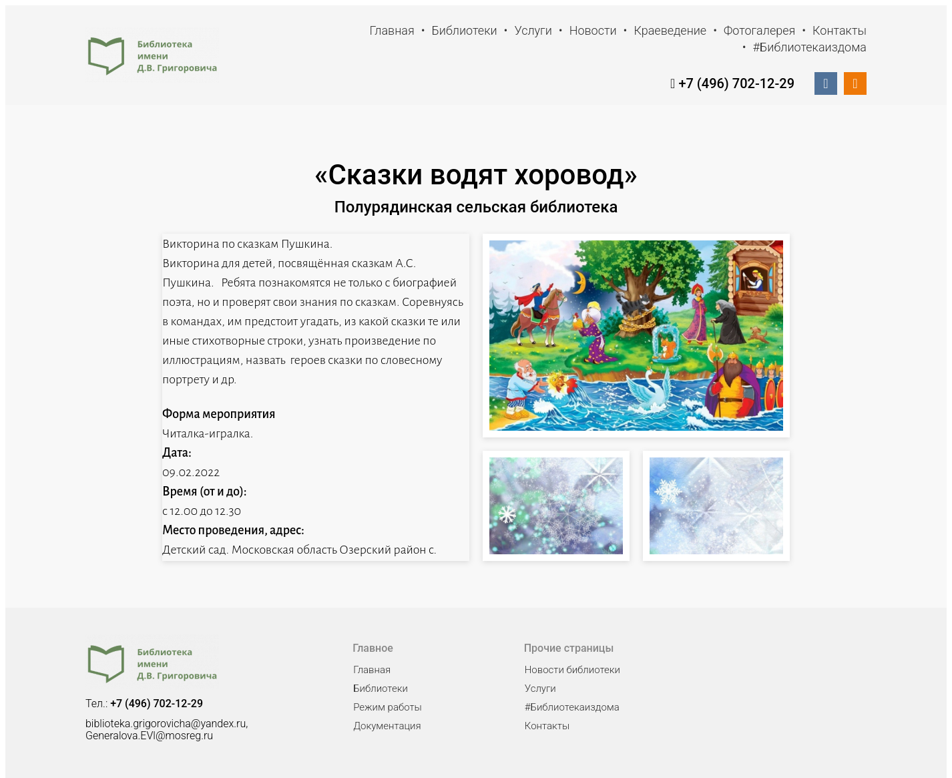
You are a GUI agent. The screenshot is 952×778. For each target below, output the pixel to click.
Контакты (839, 30)
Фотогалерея (759, 30)
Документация (387, 726)
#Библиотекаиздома (810, 47)
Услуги (532, 30)
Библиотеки (464, 30)
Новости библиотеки (572, 670)
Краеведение (670, 30)
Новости (593, 30)
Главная (392, 30)
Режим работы (387, 707)
